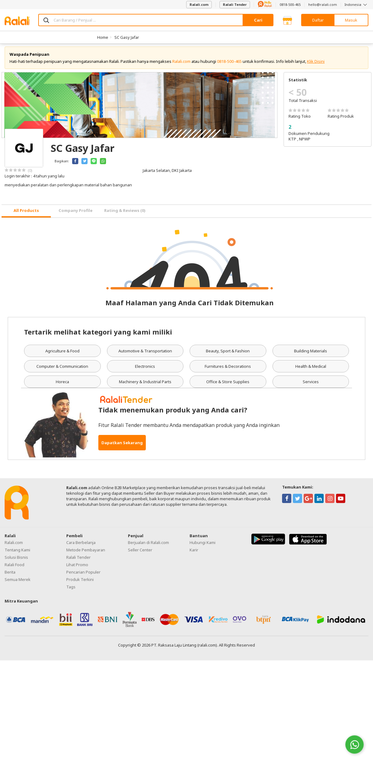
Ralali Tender (235, 4)
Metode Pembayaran (85, 553)
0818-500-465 (290, 4)
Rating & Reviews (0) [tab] (125, 214)
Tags (71, 590)
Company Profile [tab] (75, 214)
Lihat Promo (77, 568)
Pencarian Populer (83, 575)
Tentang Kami (17, 553)
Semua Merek (18, 583)
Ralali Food (14, 568)
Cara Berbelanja (81, 546)
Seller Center (140, 553)
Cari (258, 20)
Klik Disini (316, 64)
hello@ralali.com (322, 4)
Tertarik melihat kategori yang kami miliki (98, 335)
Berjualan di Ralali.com (148, 546)
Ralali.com (199, 4)
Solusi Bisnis (16, 560)
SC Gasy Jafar (126, 37)
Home (102, 37)
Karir (194, 553)
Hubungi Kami (202, 546)
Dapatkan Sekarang (122, 446)
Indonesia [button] (356, 4)
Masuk (351, 20)
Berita (10, 575)
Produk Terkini (80, 583)
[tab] (26, 214)
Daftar (318, 20)
